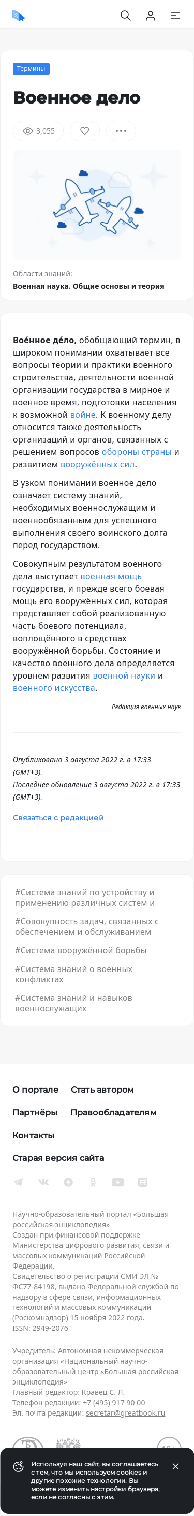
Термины (31, 68)
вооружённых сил (98, 464)
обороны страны (137, 452)
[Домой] (18, 15)
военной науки (124, 675)
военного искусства (54, 688)
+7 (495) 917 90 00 (114, 1402)
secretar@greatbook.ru (126, 1413)
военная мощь (111, 576)
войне (83, 414)
